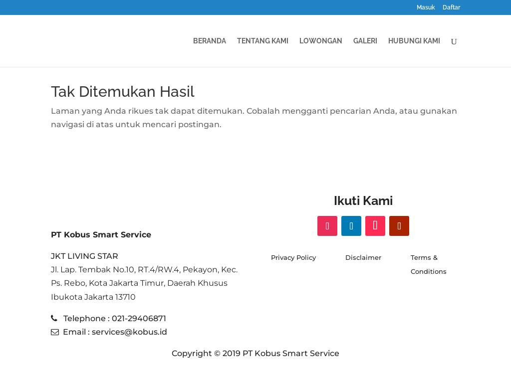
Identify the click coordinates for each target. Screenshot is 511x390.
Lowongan (320, 41)
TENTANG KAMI (262, 41)
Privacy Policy (293, 257)
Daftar (451, 7)
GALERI (365, 41)
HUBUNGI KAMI (414, 41)
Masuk (426, 7)
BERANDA (209, 41)
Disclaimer (363, 257)
